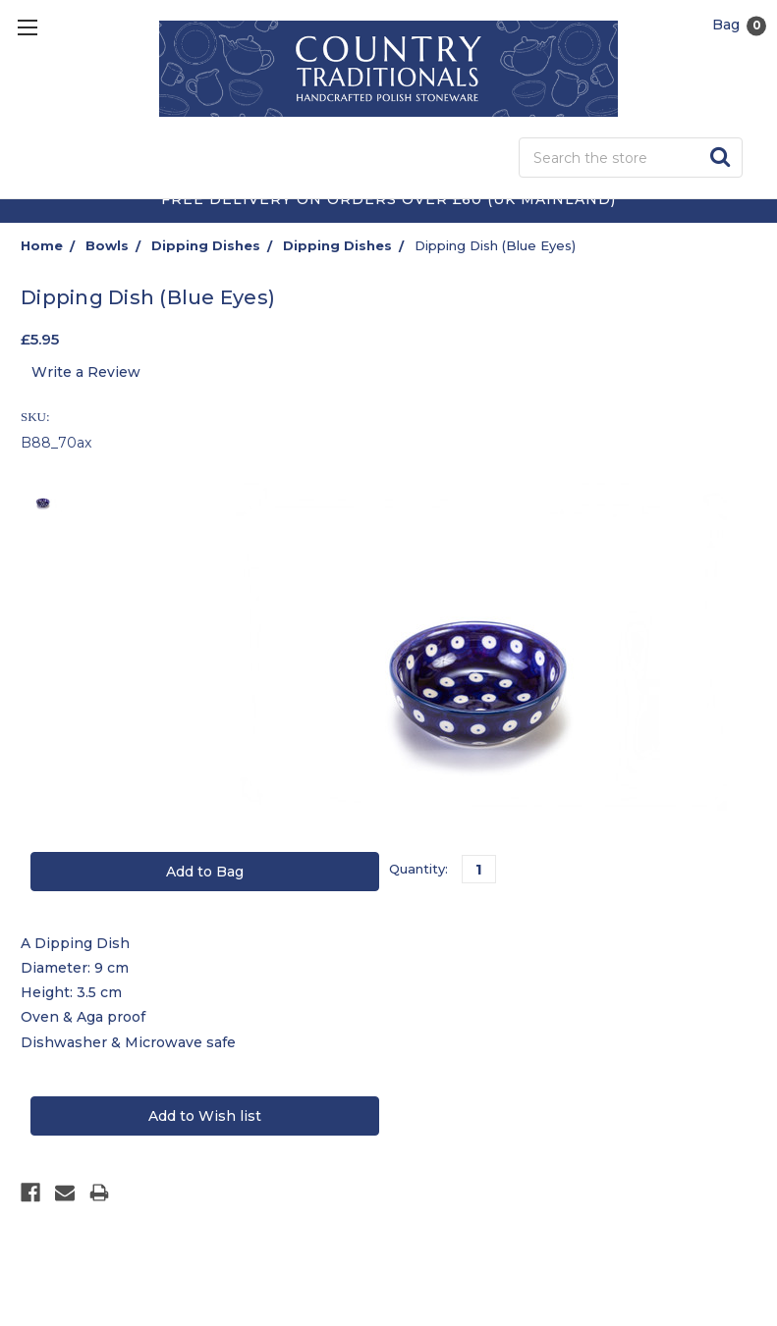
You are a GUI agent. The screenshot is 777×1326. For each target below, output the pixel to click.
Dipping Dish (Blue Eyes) (495, 245)
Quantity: (418, 868)
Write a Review (85, 372)
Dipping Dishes (205, 245)
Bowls (107, 245)
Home (42, 245)
